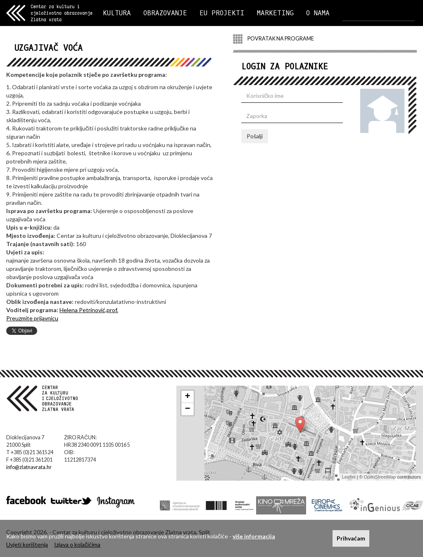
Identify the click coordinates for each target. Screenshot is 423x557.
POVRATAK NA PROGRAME (273, 39)
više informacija (254, 536)
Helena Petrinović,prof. (88, 309)
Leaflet (349, 476)
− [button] (187, 409)
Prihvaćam (351, 538)
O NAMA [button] (318, 13)
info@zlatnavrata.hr (29, 467)
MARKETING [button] (275, 13)
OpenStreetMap (380, 476)
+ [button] (187, 397)
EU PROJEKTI (222, 13)
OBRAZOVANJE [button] (165, 13)
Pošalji (255, 136)
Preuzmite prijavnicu (32, 318)
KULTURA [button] (117, 13)
